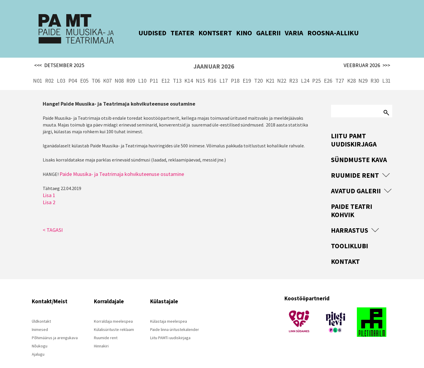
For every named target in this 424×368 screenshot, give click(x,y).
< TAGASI (53, 219)
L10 (142, 70)
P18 (235, 70)
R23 (293, 70)
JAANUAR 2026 (213, 56)
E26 (328, 70)
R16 (212, 70)
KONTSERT (206, 32)
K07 (107, 70)
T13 (177, 70)
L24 (305, 70)
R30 (374, 70)
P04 (72, 70)
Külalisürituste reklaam (114, 319)
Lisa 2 (49, 192)
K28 (351, 70)
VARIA (285, 32)
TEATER (173, 32)
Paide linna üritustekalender (174, 319)
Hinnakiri (101, 336)
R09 (130, 70)
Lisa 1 (49, 184)
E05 (84, 70)
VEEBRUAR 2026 (367, 55)
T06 (96, 70)
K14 (188, 70)
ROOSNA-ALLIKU (324, 32)
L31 (386, 70)
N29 (362, 70)
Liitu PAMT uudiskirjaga (354, 129)
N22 (281, 70)
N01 (37, 70)
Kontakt (345, 251)
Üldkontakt (41, 311)
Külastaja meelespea (168, 311)
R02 (49, 70)
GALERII (259, 32)
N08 (119, 70)
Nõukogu (39, 336)
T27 (339, 70)
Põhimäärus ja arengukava (55, 327)
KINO (235, 32)
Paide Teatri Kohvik (351, 200)
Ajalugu (38, 344)
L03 (61, 70)
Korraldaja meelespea (113, 311)
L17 (223, 70)
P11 (154, 70)
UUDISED (143, 32)
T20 (258, 70)
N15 (200, 70)
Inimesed (40, 319)
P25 (316, 70)
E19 (247, 70)
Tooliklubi (349, 236)
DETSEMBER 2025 (59, 55)
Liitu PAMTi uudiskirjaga (170, 327)
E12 (165, 70)
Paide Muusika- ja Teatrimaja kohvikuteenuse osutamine (121, 163)
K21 (270, 70)
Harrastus (349, 220)
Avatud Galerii (356, 180)
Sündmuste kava (359, 149)
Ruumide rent (355, 165)
